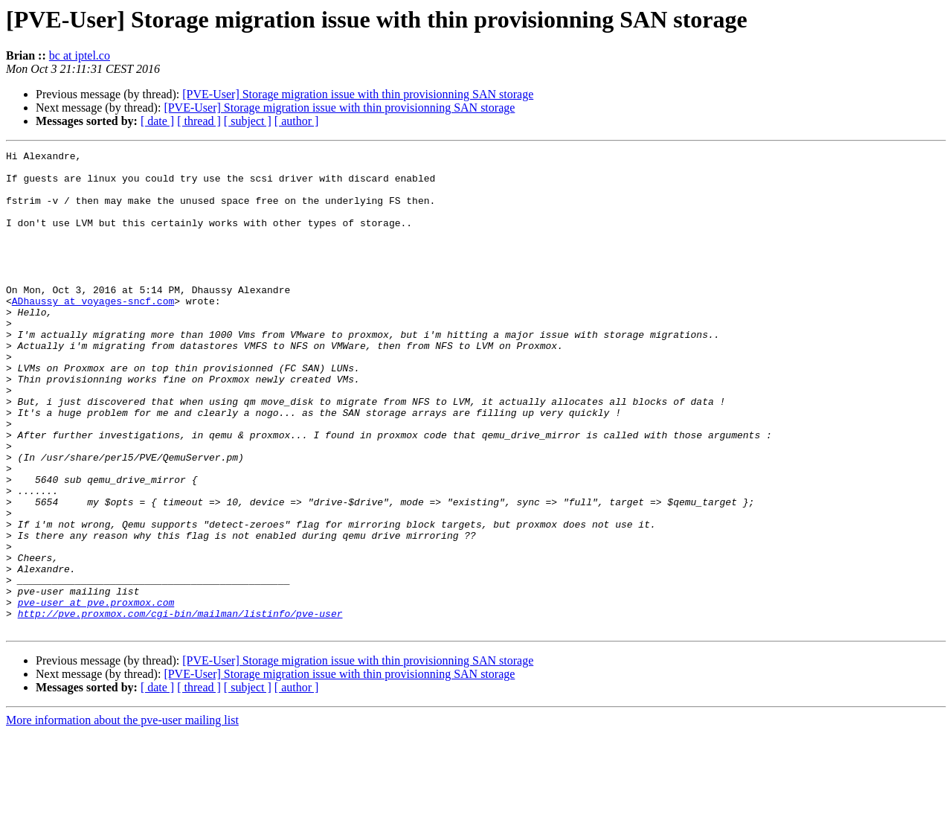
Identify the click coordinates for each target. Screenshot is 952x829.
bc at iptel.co (79, 55)
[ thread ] (199, 121)
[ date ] (157, 121)
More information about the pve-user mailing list (122, 816)
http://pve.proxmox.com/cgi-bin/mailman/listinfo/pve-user (180, 707)
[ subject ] (247, 121)
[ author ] (296, 121)
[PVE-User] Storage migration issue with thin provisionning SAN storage (357, 94)
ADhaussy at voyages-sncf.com (93, 332)
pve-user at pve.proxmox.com (96, 693)
